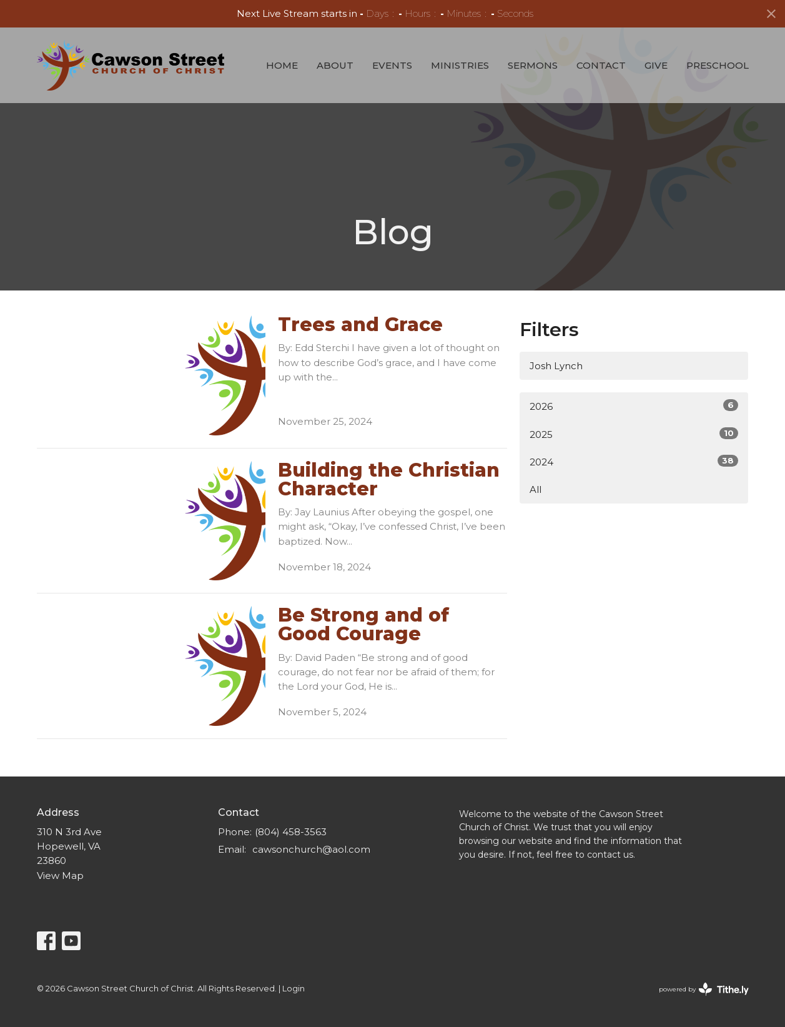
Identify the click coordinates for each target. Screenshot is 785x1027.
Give (656, 65)
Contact (601, 65)
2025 (634, 433)
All (535, 489)
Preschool (717, 65)
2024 (634, 461)
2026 (634, 405)
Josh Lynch (556, 366)
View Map (60, 875)
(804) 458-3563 (291, 832)
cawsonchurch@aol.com (311, 849)
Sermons (533, 65)
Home (282, 65)
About (335, 65)
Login (293, 988)
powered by (704, 989)
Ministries (460, 65)
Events (392, 65)
